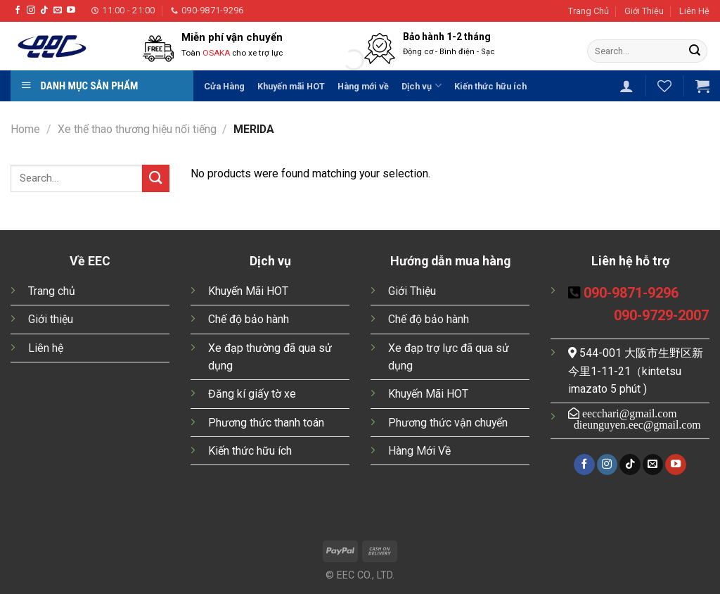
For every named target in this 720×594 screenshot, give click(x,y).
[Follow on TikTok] (44, 10)
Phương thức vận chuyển (448, 422)
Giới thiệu (50, 319)
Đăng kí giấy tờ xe (252, 393)
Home (25, 129)
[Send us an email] (57, 10)
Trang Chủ (588, 11)
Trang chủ (51, 291)
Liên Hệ (694, 11)
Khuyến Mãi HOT (248, 291)
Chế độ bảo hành (248, 319)
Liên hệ (45, 348)
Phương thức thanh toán (266, 422)
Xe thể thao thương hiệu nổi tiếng (137, 129)
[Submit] (695, 51)
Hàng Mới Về (419, 450)
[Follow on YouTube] (71, 10)
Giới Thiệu (644, 11)
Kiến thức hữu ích (250, 450)
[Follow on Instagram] (31, 10)
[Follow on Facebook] (17, 10)
